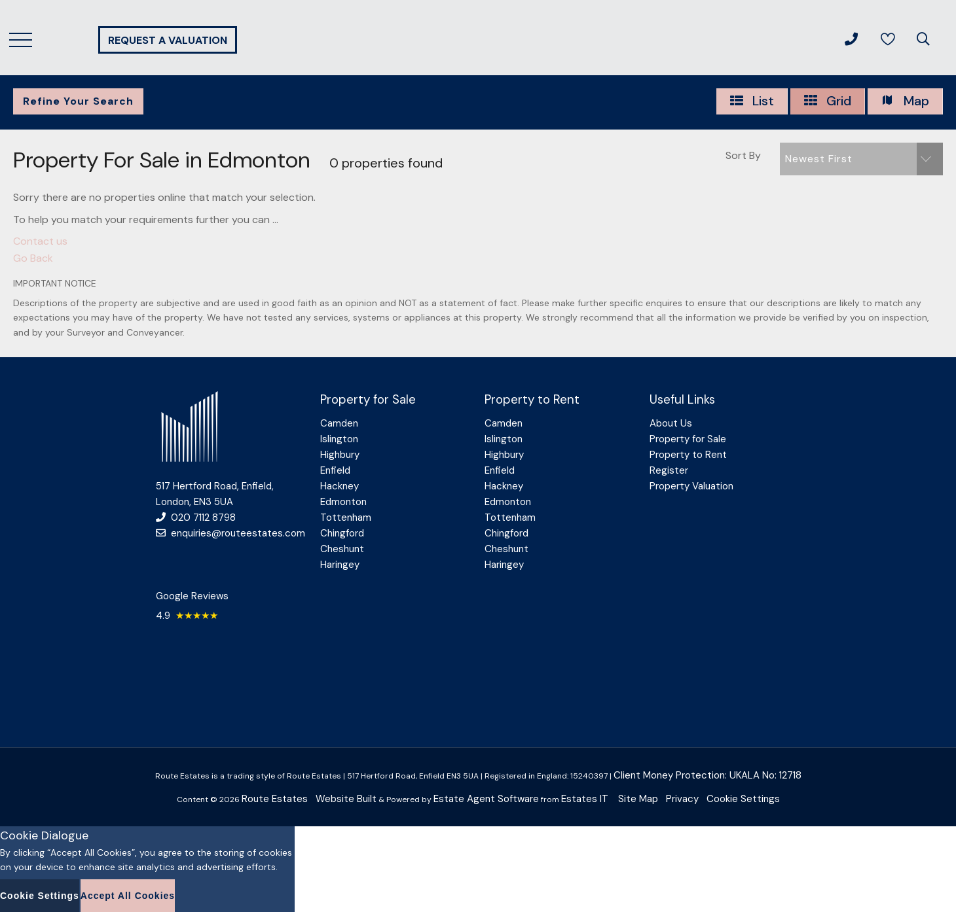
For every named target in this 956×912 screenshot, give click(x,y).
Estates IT (584, 798)
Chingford (342, 533)
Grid (827, 101)
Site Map (638, 798)
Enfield (335, 470)
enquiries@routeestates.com (230, 533)
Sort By (743, 155)
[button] (861, 159)
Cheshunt (342, 548)
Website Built (346, 798)
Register (669, 470)
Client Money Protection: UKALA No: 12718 (707, 775)
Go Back (33, 258)
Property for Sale (688, 439)
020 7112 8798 (196, 517)
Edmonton (343, 501)
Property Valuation (691, 486)
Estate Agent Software (486, 798)
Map (905, 101)
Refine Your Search (78, 101)
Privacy (682, 798)
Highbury (339, 454)
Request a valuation (167, 40)
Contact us (40, 241)
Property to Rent (688, 454)
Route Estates (275, 798)
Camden (339, 423)
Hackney (339, 486)
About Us (671, 423)
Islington (339, 439)
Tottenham (345, 517)
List (751, 101)
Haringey (339, 564)
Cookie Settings (743, 798)
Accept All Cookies (128, 895)
